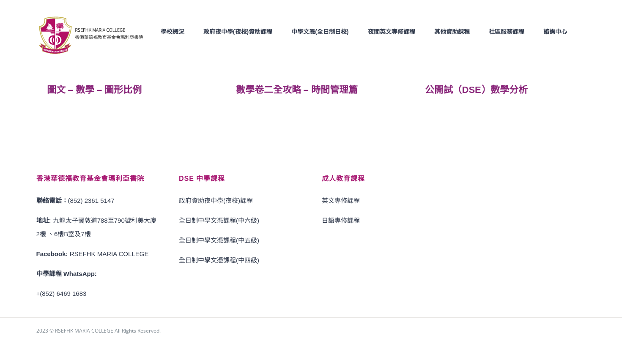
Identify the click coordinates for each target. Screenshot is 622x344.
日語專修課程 (341, 220)
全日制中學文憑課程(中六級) (219, 220)
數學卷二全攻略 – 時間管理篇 (297, 89)
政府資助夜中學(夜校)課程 (216, 200)
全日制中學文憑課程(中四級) (219, 259)
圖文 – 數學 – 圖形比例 (94, 89)
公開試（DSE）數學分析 (476, 89)
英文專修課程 (341, 200)
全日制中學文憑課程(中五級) (219, 239)
